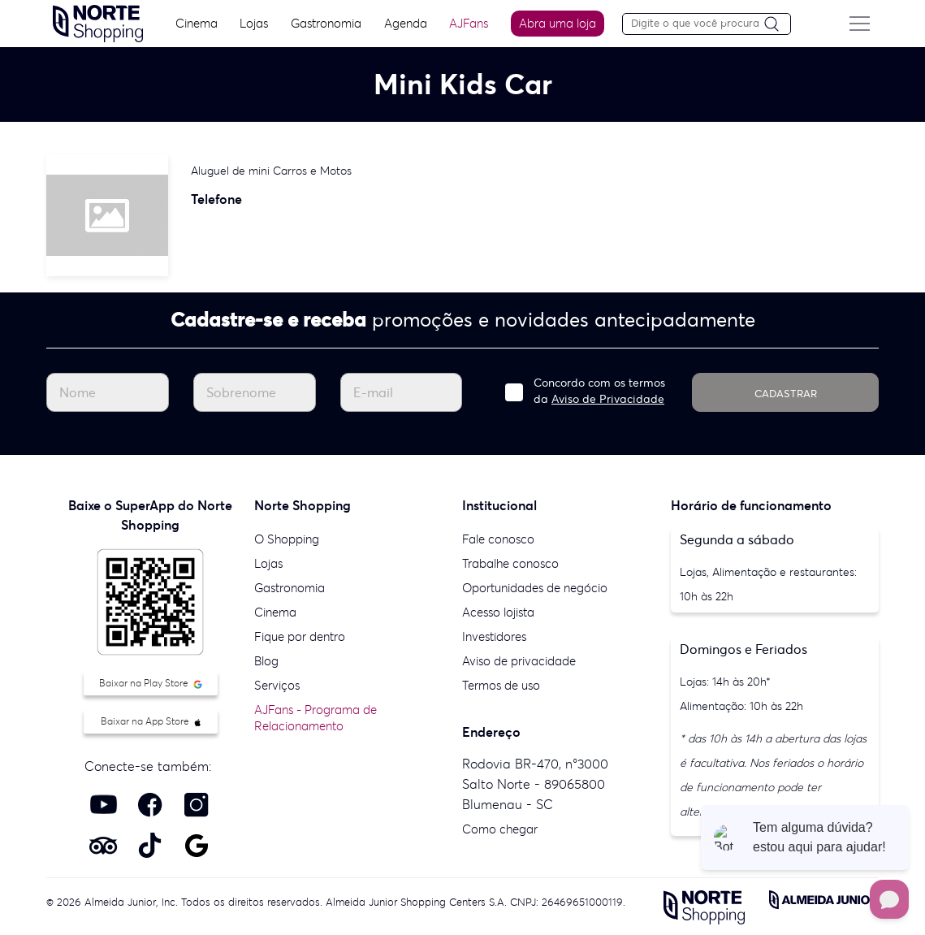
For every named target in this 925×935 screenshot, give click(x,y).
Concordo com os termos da (599, 390)
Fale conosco (498, 539)
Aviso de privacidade (519, 661)
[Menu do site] (866, 23)
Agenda (402, 23)
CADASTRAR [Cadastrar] (785, 393)
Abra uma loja (555, 23)
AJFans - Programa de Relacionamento (315, 718)
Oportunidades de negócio (534, 587)
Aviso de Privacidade (607, 399)
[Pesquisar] (784, 24)
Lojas (250, 23)
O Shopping (286, 539)
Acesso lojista (498, 612)
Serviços (277, 685)
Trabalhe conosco (510, 563)
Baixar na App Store (151, 721)
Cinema (192, 23)
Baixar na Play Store (150, 683)
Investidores (494, 636)
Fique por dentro (299, 636)
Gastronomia (322, 23)
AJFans (466, 23)
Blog (266, 661)
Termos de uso (501, 685)
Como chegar (500, 829)
